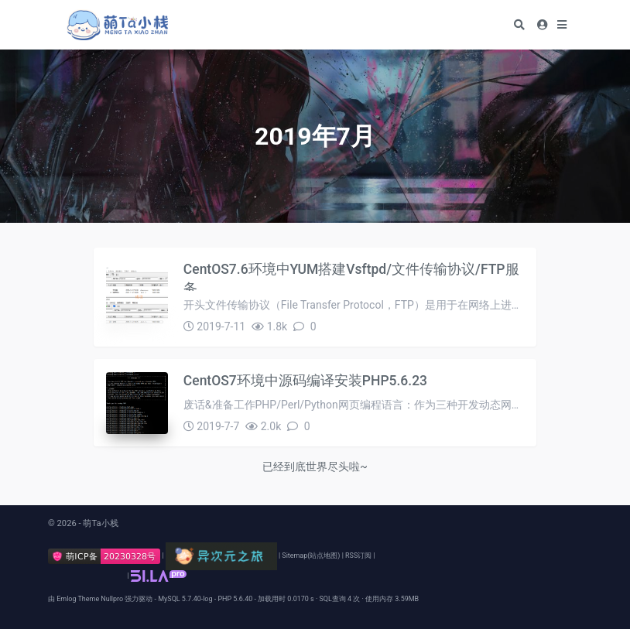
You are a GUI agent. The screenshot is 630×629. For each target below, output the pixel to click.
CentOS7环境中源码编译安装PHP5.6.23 (305, 380)
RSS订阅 (358, 555)
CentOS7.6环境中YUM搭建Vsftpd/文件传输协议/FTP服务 (351, 276)
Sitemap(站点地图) (311, 555)
